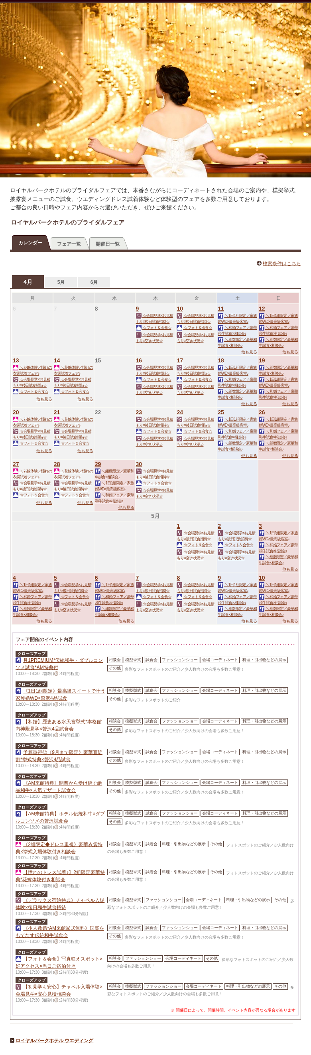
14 (57, 360)
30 (139, 464)
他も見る (249, 352)
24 (180, 412)
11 (221, 308)
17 (180, 360)
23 (139, 412)
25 (221, 412)
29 (98, 464)
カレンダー (30, 243)
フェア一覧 (69, 244)
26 (262, 412)
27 (16, 464)
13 (16, 360)
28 (57, 464)
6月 (94, 282)
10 (180, 308)
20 (16, 412)
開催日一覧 (108, 244)
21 (57, 412)
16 (139, 360)
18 (221, 360)
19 (262, 360)
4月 (28, 282)
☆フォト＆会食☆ (153, 327)
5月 (61, 282)
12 (262, 308)
